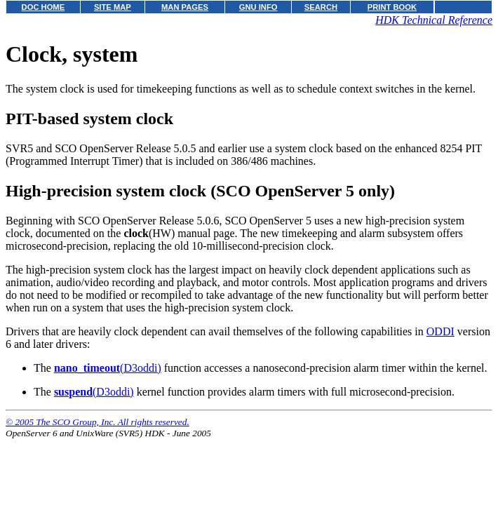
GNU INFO (258, 7)
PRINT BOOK (392, 7)
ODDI (440, 331)
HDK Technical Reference (433, 20)
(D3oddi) (107, 368)
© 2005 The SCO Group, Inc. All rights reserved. (97, 422)
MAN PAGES (184, 7)
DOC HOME (43, 7)
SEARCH (320, 7)
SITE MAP (112, 7)
